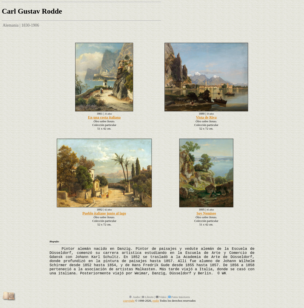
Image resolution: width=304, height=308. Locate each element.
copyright (129, 300)
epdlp (155, 300)
